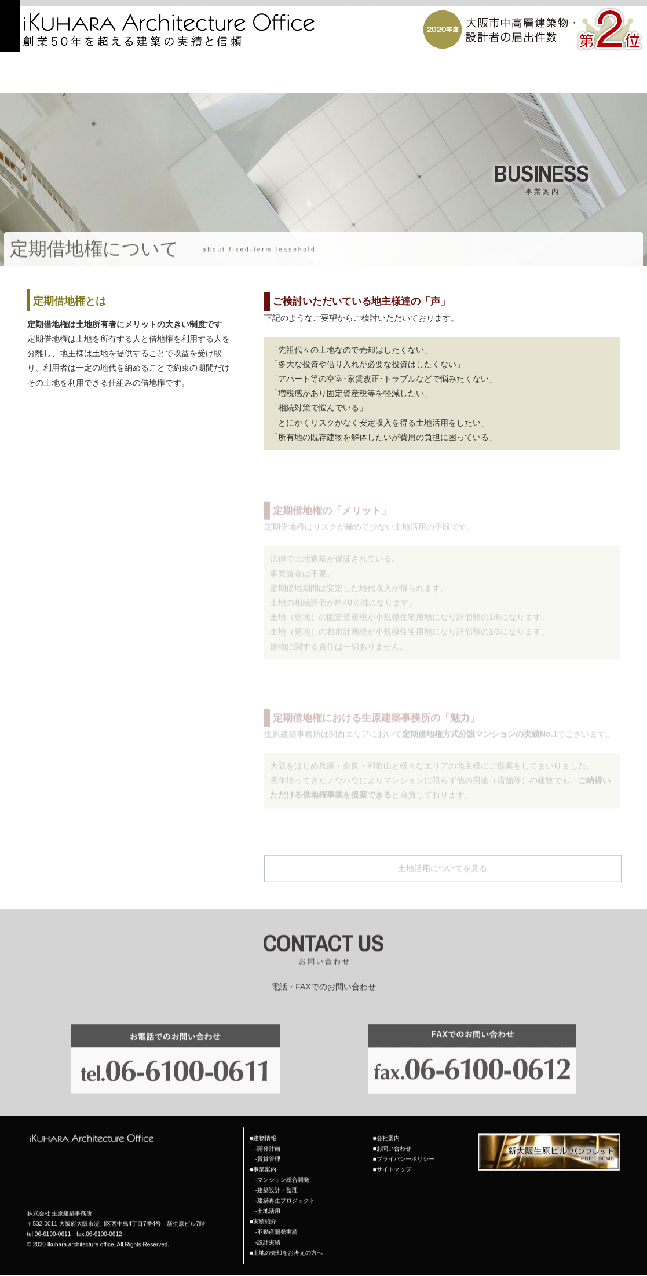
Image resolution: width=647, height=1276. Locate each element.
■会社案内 (386, 1124)
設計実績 (268, 1228)
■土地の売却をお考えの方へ (286, 1238)
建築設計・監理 (277, 1176)
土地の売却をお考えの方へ (549, 78)
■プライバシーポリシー (403, 1145)
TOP (252, 78)
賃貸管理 (268, 1145)
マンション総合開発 (283, 1166)
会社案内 (424, 78)
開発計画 (268, 1134)
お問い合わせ (624, 78)
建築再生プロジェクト (286, 1186)
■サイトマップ (392, 1155)
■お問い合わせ (392, 1134)
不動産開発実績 (277, 1218)
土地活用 (268, 1197)
